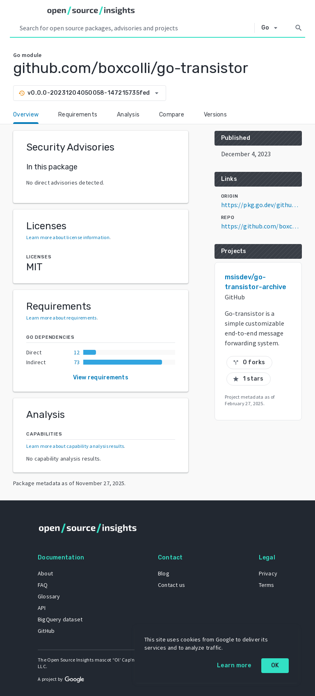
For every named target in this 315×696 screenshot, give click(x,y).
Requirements (77, 114)
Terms (266, 585)
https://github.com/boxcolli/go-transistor (261, 226)
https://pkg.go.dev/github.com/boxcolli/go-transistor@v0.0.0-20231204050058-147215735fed (261, 205)
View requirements (100, 377)
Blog (163, 573)
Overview (26, 114)
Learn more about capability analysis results (75, 446)
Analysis (128, 114)
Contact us (171, 585)
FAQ (43, 585)
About (45, 573)
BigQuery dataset (60, 619)
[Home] (91, 11)
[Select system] (272, 27)
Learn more (234, 665)
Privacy (268, 573)
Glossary (49, 596)
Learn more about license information (68, 237)
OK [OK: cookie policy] (275, 665)
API (42, 608)
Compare (171, 114)
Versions (215, 114)
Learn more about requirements (61, 318)
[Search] (298, 27)
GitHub (46, 630)
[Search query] (135, 28)
